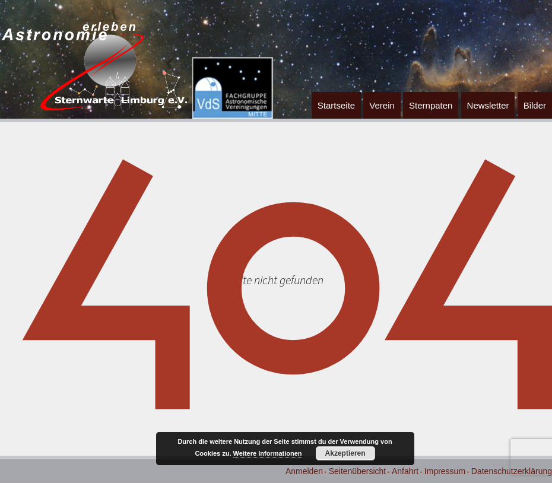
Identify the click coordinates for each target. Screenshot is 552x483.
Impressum (444, 471)
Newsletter (488, 105)
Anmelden (304, 471)
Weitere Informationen (267, 453)
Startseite (336, 105)
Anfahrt (405, 471)
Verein (382, 105)
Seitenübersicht (357, 471)
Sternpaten (430, 105)
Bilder (535, 105)
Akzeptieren (345, 453)
